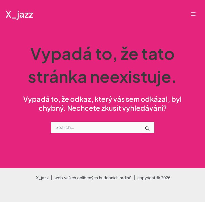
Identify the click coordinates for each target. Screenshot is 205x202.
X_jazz (19, 14)
